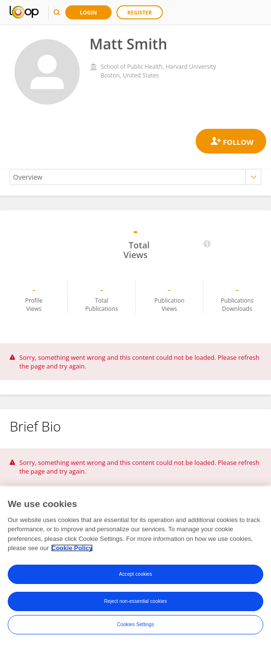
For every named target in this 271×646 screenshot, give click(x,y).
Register (140, 12)
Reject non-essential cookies (135, 601)
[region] (135, 566)
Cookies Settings (135, 624)
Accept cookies (135, 574)
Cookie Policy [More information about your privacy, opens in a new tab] (71, 548)
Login (88, 12)
